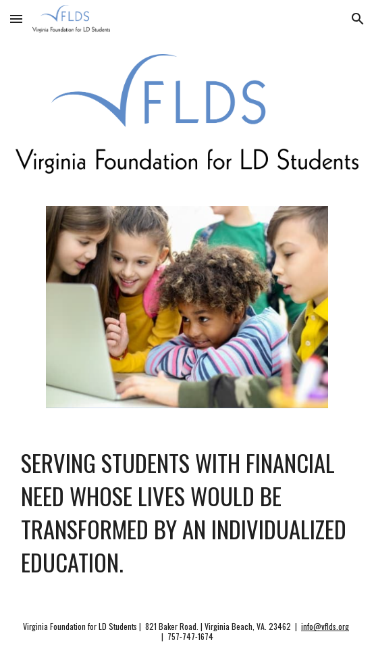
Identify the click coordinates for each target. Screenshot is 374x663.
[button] (16, 18)
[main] (187, 513)
